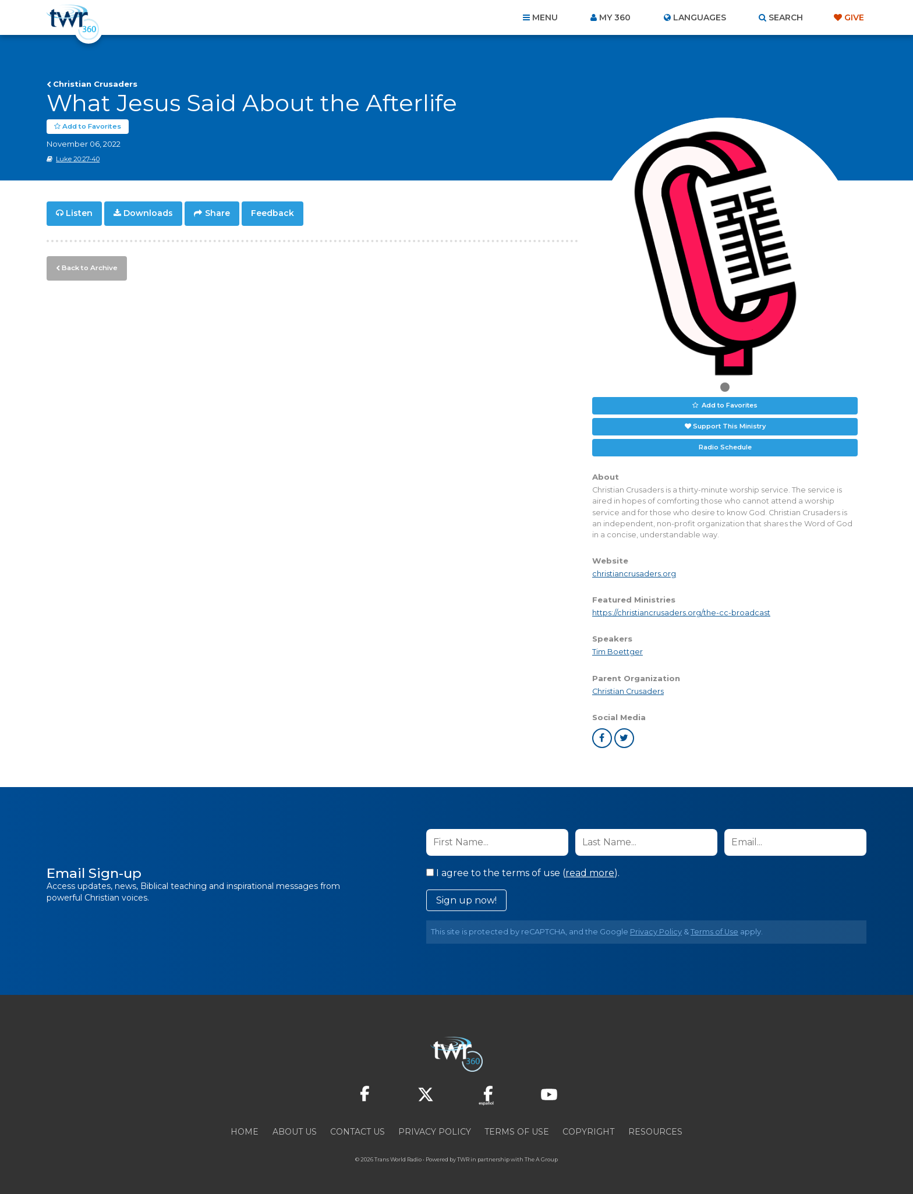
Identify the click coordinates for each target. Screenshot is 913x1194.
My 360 (615, 17)
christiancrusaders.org (634, 573)
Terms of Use (714, 931)
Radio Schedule (725, 447)
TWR (463, 1159)
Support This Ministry (729, 426)
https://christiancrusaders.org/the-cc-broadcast (681, 612)
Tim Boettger (617, 651)
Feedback (272, 213)
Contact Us (357, 1131)
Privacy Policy (656, 931)
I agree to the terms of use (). (523, 872)
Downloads (148, 213)
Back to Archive (88, 266)
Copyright (588, 1131)
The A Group (541, 1159)
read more (589, 872)
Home (245, 1131)
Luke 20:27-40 (78, 159)
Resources (655, 1131)
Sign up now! (466, 899)
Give (854, 17)
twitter (624, 737)
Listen (79, 213)
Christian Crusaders (95, 83)
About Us (295, 1131)
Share (217, 213)
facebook (602, 737)
